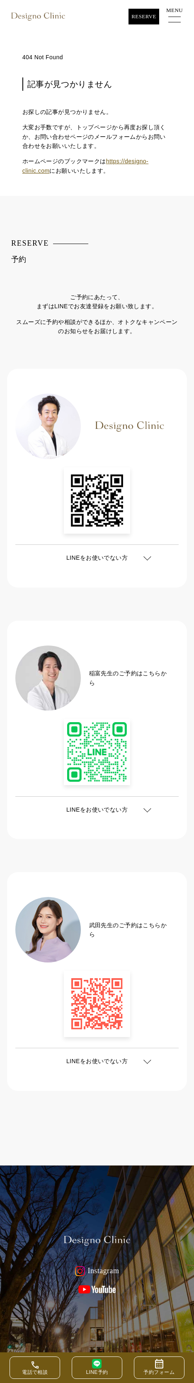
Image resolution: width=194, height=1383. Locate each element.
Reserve (143, 16)
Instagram (97, 1271)
